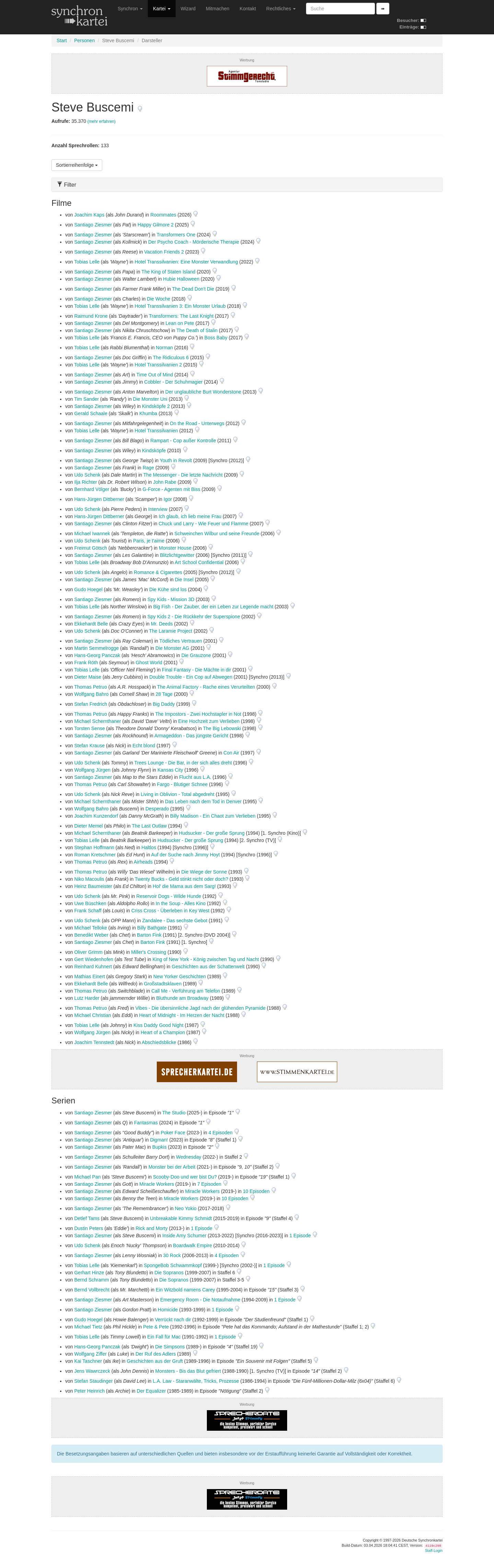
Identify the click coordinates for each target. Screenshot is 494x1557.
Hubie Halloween (181, 279)
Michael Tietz (88, 1327)
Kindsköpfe (154, 450)
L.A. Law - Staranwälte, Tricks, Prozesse (196, 1381)
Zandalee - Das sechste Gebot (174, 920)
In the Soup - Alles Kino (181, 903)
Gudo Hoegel (88, 589)
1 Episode (202, 1228)
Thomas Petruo (90, 687)
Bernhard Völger (91, 489)
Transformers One (176, 234)
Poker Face (173, 1132)
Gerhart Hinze (89, 1272)
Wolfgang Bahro (91, 694)
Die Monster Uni (150, 399)
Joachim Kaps (89, 215)
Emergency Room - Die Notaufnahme (200, 1299)
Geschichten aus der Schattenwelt (208, 966)
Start (62, 40)
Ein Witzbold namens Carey (185, 1289)
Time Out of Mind (155, 374)
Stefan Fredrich (90, 704)
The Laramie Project (170, 631)
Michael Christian (92, 1015)
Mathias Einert (89, 976)
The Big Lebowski (222, 728)
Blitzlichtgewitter (177, 555)
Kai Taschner (88, 1361)
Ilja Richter (85, 482)
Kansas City (170, 770)
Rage (148, 467)
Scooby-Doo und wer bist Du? (185, 1177)
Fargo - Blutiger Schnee (182, 784)
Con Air (231, 753)
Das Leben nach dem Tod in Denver (203, 801)
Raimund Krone (90, 316)
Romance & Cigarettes (158, 572)
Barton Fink (149, 935)
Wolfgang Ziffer (90, 1354)
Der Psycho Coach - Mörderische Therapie (193, 242)
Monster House (175, 548)
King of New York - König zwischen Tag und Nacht (205, 959)
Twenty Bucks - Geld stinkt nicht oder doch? (181, 879)
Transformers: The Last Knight (181, 316)
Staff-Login (434, 1550)
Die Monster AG (172, 648)
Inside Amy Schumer (184, 1235)
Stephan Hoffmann (94, 847)
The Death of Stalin (196, 330)
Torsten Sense (89, 728)
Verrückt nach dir (173, 1319)
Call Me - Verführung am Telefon (185, 991)
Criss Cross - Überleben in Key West (170, 910)
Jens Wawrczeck (92, 1371)
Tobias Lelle (86, 262)
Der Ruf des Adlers (156, 1354)
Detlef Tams (86, 1218)
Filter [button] (66, 185)
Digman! (159, 1140)
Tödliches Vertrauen (180, 641)
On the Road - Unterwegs (197, 423)
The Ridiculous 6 (171, 357)
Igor (168, 499)
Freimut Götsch (90, 548)
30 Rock (172, 1255)
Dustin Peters (88, 1228)
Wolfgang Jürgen (92, 770)
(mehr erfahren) (101, 121)
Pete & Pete (156, 1327)
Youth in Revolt (176, 460)
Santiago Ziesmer (93, 224)
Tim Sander (86, 399)
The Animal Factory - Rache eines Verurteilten (206, 687)
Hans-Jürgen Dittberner (99, 499)
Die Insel (184, 579)
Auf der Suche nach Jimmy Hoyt (185, 854)
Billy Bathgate (152, 927)
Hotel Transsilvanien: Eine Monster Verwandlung (186, 262)
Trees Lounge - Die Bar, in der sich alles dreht (183, 762)
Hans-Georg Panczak (97, 655)
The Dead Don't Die (193, 289)
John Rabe (164, 482)
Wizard (188, 8)
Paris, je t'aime (148, 540)
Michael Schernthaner (97, 721)
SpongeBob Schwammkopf (173, 1265)
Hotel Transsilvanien (156, 430)
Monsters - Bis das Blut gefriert (188, 1371)
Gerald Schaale (90, 413)
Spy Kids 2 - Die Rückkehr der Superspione (194, 616)
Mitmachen (217, 8)
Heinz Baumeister (93, 886)
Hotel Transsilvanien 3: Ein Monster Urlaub (180, 306)
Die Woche (158, 299)
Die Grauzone (196, 655)
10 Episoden (257, 1191)
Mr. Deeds (162, 624)
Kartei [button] (161, 8)
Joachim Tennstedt (94, 1042)
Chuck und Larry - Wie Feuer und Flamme (203, 523)
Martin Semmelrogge (96, 648)
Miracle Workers (156, 1184)
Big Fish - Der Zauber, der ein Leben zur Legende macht (213, 606)
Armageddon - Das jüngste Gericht (191, 735)
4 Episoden (221, 1132)
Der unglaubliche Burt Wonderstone (203, 392)
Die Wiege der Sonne (204, 872)
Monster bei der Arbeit (172, 1167)
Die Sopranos (169, 1272)
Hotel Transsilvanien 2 (158, 364)
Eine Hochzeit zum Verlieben (208, 721)
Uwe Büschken (90, 903)
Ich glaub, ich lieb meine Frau (189, 516)
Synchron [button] (130, 8)
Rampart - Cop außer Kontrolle (183, 440)
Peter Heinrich (89, 1391)
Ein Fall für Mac (163, 1336)
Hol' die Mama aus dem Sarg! (184, 886)
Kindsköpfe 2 (156, 406)
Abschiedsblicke (159, 1042)
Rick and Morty (151, 1228)
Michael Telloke (90, 927)
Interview (157, 509)
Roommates (163, 215)
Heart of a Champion (163, 1032)
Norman (164, 347)
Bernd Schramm (91, 1280)
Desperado (157, 808)
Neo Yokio (186, 1208)
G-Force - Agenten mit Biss (171, 489)
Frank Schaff (87, 910)
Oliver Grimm (88, 952)
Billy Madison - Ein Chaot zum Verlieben (213, 816)
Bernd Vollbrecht (91, 1289)
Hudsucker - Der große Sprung (212, 833)
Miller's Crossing (148, 952)
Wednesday (188, 1157)
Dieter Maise (87, 677)
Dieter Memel (88, 826)
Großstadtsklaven (162, 983)
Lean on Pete (180, 323)
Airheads (143, 862)
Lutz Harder (86, 998)
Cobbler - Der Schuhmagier (173, 382)
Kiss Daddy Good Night (158, 1025)
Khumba (148, 413)
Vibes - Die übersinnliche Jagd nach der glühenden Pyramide (200, 1008)
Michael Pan (87, 1177)
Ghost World (149, 662)
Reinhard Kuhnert (93, 966)
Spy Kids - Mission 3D (171, 599)
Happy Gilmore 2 (156, 224)
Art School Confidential (199, 562)
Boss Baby (215, 337)
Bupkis (159, 1147)
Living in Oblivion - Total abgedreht (177, 794)
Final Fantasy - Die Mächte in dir (196, 669)
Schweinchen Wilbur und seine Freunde (216, 533)
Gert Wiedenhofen (93, 959)
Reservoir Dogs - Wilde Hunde (168, 896)
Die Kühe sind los (168, 589)
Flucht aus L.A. (195, 777)
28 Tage (164, 694)
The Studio (174, 1112)
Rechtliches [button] (281, 8)
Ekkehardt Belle (91, 624)
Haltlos (148, 847)
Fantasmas (146, 1122)
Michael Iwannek (92, 533)
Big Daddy (164, 704)
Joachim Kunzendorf (96, 816)
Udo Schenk (87, 475)
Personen (84, 40)
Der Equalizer (151, 1391)
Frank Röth (86, 662)
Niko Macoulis (89, 879)
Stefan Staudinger (93, 1381)
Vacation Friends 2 (164, 252)
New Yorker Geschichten (179, 976)
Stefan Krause (89, 745)
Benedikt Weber (91, 935)
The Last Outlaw (149, 826)
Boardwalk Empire (192, 1245)
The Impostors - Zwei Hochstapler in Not (198, 714)
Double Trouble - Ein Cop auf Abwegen (190, 677)
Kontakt (248, 8)
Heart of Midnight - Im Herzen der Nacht (181, 1015)
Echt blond (143, 745)
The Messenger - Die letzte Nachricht (183, 475)
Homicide (168, 1309)
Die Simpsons (170, 1346)
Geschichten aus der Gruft (155, 1361)
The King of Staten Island (168, 271)
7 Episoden (210, 1184)
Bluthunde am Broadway (182, 998)
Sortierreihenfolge (77, 165)
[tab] (247, 184)
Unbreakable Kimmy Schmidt (181, 1218)
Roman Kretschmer (95, 854)
